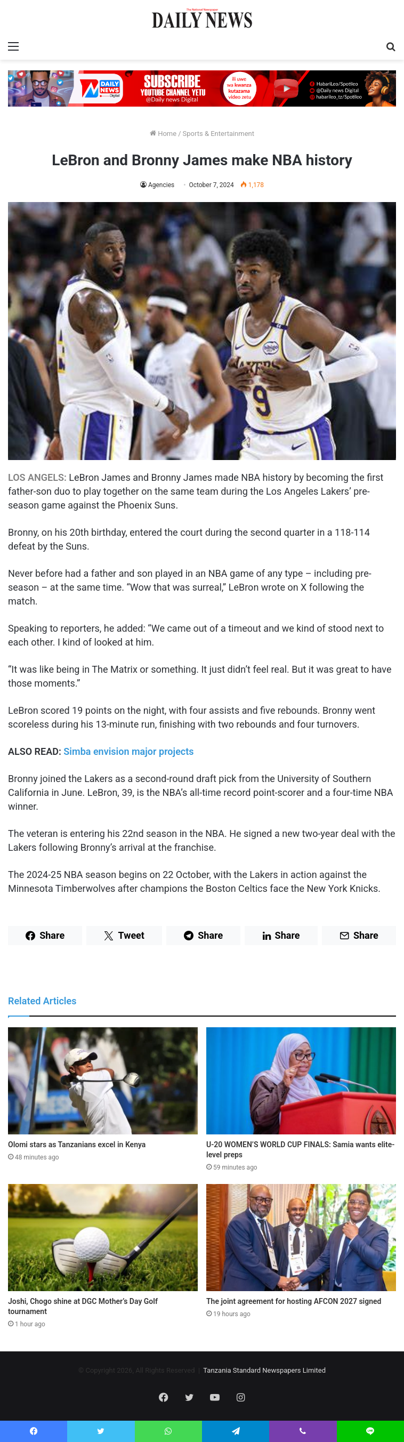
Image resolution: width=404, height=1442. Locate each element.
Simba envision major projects (128, 751)
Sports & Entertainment (218, 134)
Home (163, 134)
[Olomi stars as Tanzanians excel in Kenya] (103, 1080)
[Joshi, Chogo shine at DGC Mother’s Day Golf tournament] (103, 1237)
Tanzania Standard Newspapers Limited (264, 1370)
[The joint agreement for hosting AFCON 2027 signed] (301, 1237)
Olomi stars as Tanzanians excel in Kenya (77, 1144)
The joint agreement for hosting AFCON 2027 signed (293, 1301)
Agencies (161, 185)
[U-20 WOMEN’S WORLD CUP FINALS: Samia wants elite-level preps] (301, 1080)
